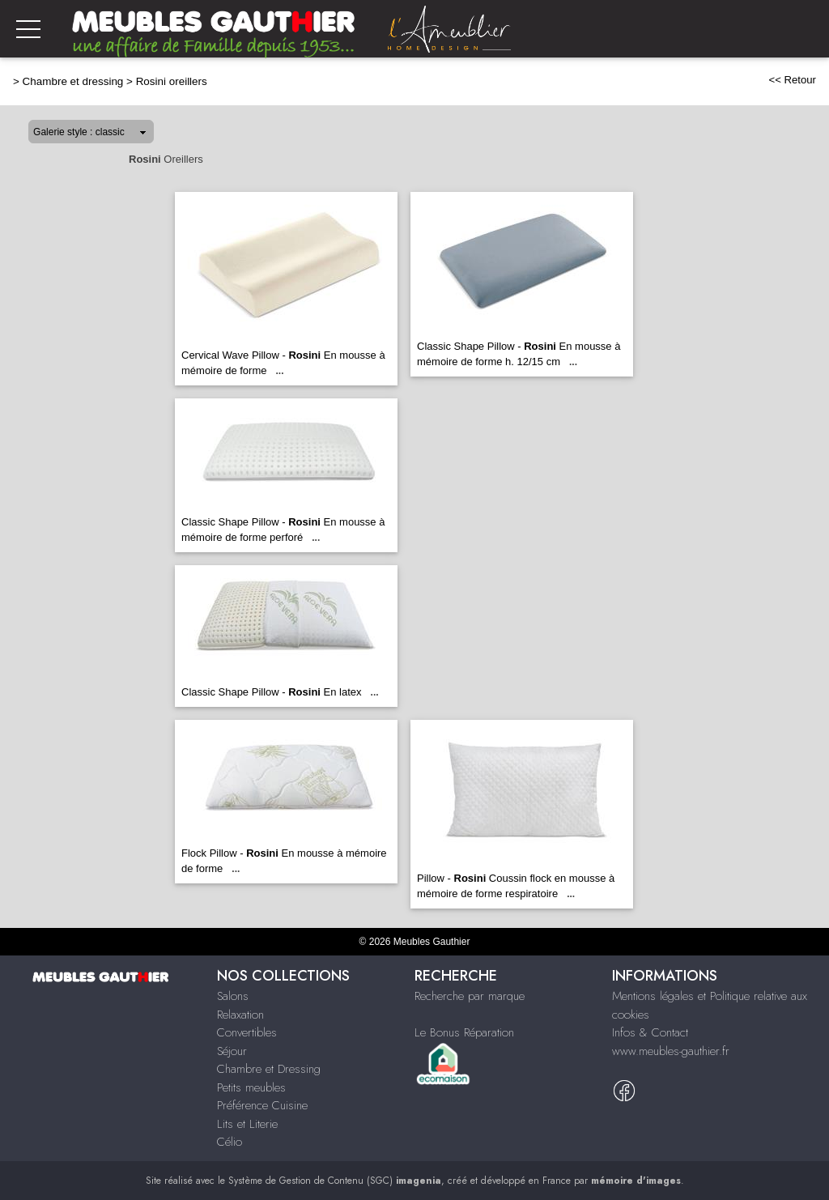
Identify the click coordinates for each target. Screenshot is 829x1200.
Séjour (232, 1051)
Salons (233, 996)
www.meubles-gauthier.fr (670, 1051)
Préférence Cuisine (262, 1105)
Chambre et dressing (73, 81)
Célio (229, 1142)
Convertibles (247, 1032)
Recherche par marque (469, 996)
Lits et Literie (247, 1124)
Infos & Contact (650, 1032)
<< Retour (792, 80)
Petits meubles (251, 1087)
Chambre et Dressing (269, 1069)
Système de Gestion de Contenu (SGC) (334, 1180)
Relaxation (240, 1014)
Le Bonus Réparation (464, 1032)
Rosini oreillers (171, 81)
